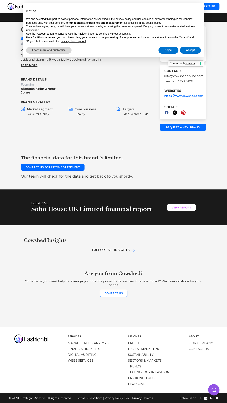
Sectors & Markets (145, 360)
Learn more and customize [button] (49, 50)
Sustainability (140, 355)
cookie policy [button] (153, 22)
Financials (137, 384)
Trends (134, 366)
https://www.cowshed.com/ (183, 96)
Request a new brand (183, 127)
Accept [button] (190, 50)
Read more (29, 65)
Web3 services (80, 360)
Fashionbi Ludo (141, 378)
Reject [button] (168, 50)
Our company (201, 343)
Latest (134, 343)
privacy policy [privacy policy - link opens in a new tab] (123, 19)
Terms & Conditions (89, 398)
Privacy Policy (114, 398)
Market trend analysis (88, 343)
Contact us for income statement (52, 167)
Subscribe (207, 6)
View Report (181, 207)
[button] (213, 389)
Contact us (113, 293)
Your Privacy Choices (139, 398)
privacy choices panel (73, 41)
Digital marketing (144, 349)
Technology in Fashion (148, 372)
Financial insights (84, 349)
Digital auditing (82, 355)
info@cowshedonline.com (183, 76)
